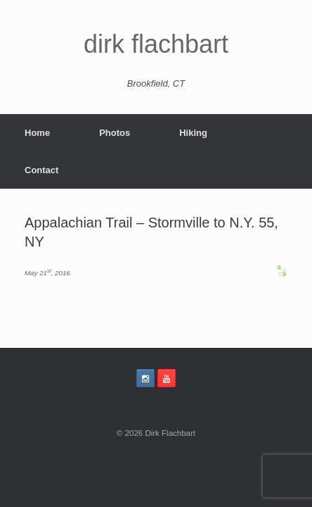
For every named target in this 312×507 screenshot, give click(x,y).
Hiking (193, 132)
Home (37, 132)
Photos (114, 132)
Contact (41, 170)
